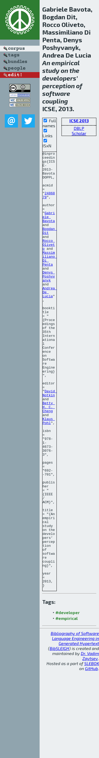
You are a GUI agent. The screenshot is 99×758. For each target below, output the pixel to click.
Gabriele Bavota (49, 230)
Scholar (79, 133)
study (50, 70)
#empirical (66, 705)
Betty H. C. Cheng (49, 458)
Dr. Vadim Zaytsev (90, 743)
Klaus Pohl (49, 475)
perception (58, 86)
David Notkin (50, 441)
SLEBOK (91, 750)
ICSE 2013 (79, 120)
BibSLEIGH (59, 735)
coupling (55, 101)
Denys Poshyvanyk (49, 301)
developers (59, 78)
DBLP (79, 128)
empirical (65, 63)
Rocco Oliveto (49, 263)
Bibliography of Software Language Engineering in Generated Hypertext (75, 725)
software (56, 93)
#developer (67, 699)
